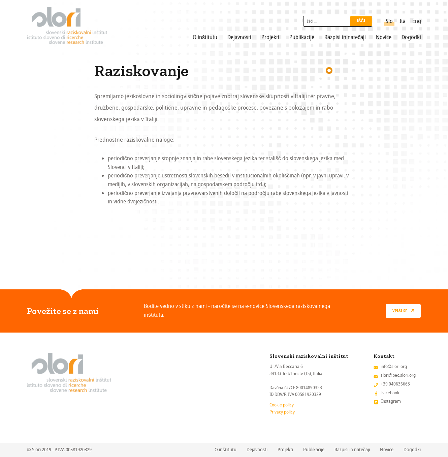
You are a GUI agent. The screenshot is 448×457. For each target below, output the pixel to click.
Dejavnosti (239, 37)
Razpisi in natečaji (345, 37)
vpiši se (399, 311)
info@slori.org (394, 366)
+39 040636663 (395, 384)
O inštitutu (205, 37)
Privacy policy (282, 412)
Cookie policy (281, 405)
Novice (383, 37)
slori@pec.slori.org (398, 375)
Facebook (390, 393)
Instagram (391, 401)
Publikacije (301, 37)
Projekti (270, 37)
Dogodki (411, 37)
